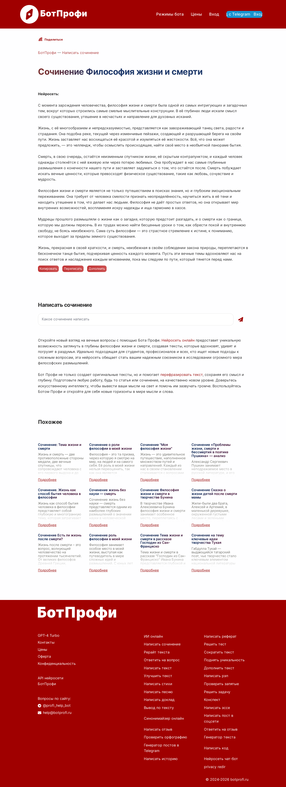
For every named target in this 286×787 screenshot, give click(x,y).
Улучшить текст (158, 676)
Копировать (48, 268)
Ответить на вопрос (162, 660)
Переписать (73, 268)
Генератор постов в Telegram (161, 748)
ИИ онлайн (153, 636)
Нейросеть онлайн (178, 340)
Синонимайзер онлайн (164, 718)
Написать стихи (158, 684)
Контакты (46, 642)
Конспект (212, 699)
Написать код (216, 748)
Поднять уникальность (224, 660)
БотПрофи (47, 52)
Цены (196, 14)
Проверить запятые (221, 684)
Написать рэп (216, 676)
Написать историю (161, 758)
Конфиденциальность (57, 663)
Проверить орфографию (165, 737)
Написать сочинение (80, 52)
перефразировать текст (181, 374)
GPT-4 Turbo (48, 635)
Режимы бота (170, 14)
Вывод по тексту (159, 707)
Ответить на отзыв (221, 729)
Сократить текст (219, 652)
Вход (214, 14)
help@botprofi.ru (57, 712)
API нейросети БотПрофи (50, 681)
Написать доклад (159, 699)
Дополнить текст (219, 668)
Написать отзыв (158, 729)
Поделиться (53, 39)
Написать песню (158, 692)
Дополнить (97, 268)
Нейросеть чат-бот (221, 758)
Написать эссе (217, 707)
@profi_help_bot (57, 705)
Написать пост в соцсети (218, 718)
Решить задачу (217, 692)
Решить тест (215, 644)
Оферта (44, 656)
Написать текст (158, 668)
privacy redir (214, 766)
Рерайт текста (157, 652)
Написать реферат (220, 636)
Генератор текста (220, 737)
